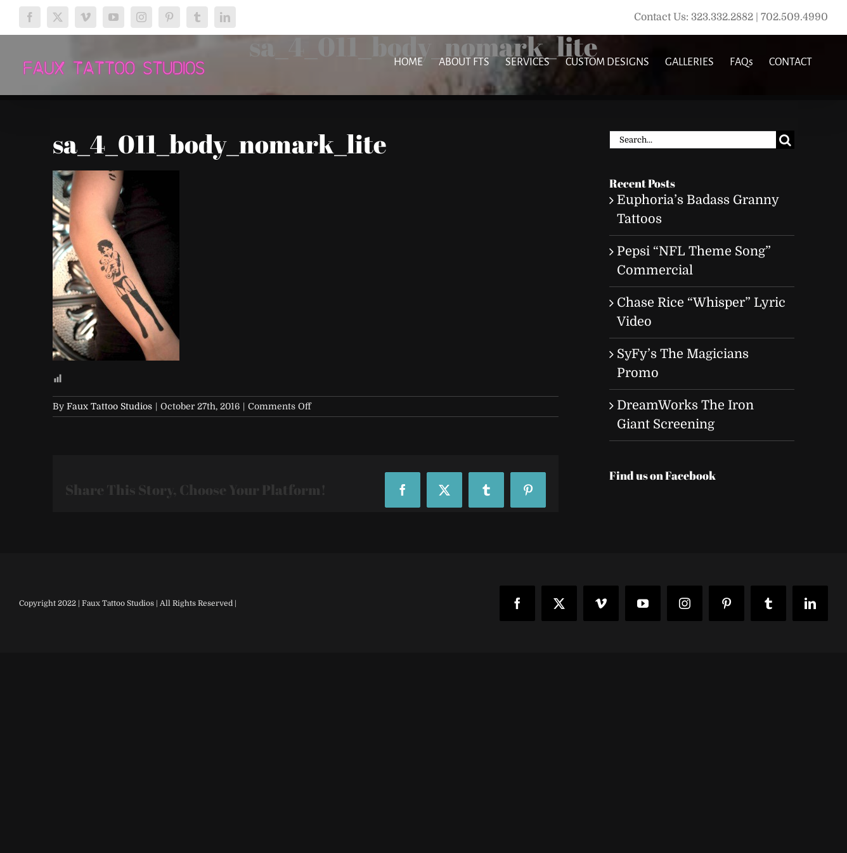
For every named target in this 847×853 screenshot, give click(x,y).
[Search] (785, 140)
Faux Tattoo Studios (109, 406)
